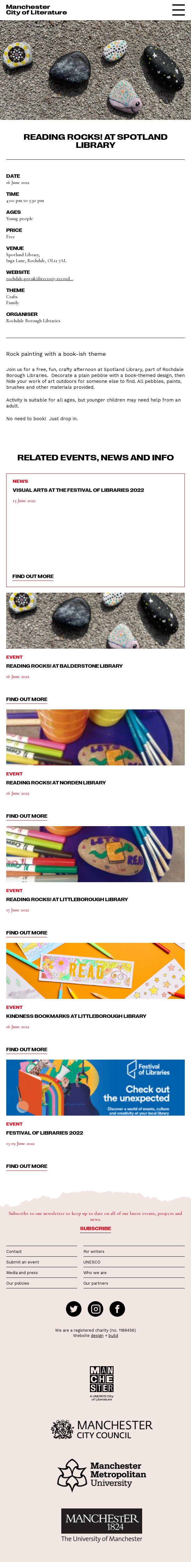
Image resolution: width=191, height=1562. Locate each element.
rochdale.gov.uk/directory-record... (39, 278)
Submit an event (22, 1262)
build (113, 1335)
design (97, 1335)
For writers (94, 1251)
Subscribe (95, 1228)
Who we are (95, 1272)
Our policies (17, 1283)
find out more (33, 576)
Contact (14, 1251)
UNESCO (91, 1262)
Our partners (95, 1283)
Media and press (22, 1272)
